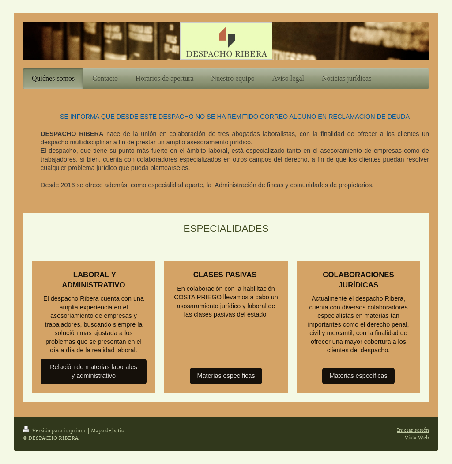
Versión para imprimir (55, 430)
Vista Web (417, 437)
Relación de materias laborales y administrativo (93, 371)
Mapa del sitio (107, 430)
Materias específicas (226, 375)
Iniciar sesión (413, 429)
